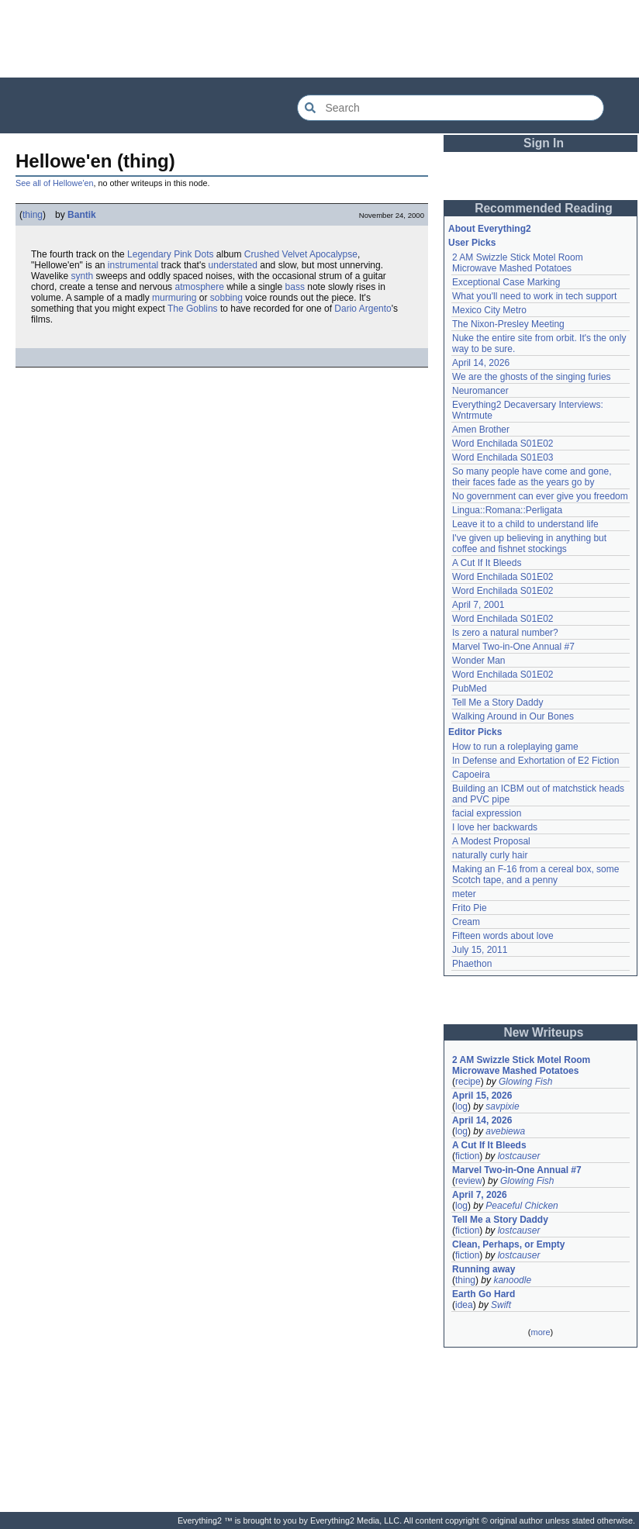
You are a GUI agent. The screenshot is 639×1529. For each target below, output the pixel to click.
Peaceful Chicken (521, 1205)
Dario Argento (362, 308)
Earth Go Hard (483, 1294)
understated (233, 265)
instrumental (133, 265)
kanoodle (512, 1280)
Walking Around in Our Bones (513, 716)
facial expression (486, 813)
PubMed (469, 688)
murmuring (174, 297)
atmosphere (198, 286)
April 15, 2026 (482, 1095)
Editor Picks (475, 732)
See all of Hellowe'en (55, 183)
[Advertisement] (319, 39)
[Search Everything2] (450, 108)
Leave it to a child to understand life (525, 524)
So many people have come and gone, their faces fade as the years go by (531, 477)
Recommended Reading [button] (544, 208)
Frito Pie (469, 908)
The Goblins (193, 308)
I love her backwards (494, 827)
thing (32, 214)
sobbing (226, 297)
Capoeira (471, 774)
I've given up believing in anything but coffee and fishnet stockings (529, 543)
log (461, 1106)
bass (295, 286)
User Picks (472, 242)
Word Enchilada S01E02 (503, 443)
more (540, 1332)
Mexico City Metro (489, 310)
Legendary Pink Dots (170, 254)
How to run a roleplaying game (515, 746)
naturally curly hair (489, 855)
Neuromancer (480, 390)
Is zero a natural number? (505, 632)
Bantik (81, 214)
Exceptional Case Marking (506, 282)
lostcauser (519, 1156)
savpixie (502, 1106)
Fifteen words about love (503, 935)
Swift (501, 1304)
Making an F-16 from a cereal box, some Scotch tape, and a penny (535, 874)
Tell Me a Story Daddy (497, 702)
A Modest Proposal (491, 841)
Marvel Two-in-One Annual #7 (513, 646)
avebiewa (505, 1131)
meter (464, 894)
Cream (466, 921)
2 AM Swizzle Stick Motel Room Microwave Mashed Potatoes (517, 263)
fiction (467, 1156)
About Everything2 (489, 228)
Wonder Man (478, 660)
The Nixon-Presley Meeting (508, 324)
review (468, 1180)
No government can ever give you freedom (540, 496)
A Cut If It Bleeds (486, 562)
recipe (468, 1081)
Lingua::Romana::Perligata (507, 510)
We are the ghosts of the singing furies (531, 376)
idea (464, 1304)
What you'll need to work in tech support (534, 296)
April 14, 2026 (480, 362)
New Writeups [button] (544, 1032)
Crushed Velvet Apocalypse (300, 254)
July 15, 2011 (479, 949)
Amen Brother (480, 429)
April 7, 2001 (478, 604)
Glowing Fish (525, 1081)
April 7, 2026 (479, 1194)
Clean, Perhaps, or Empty (508, 1244)
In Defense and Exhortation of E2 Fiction (535, 760)
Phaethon (472, 963)
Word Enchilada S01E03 (503, 457)
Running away (483, 1269)
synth (82, 276)
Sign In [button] (543, 143)
